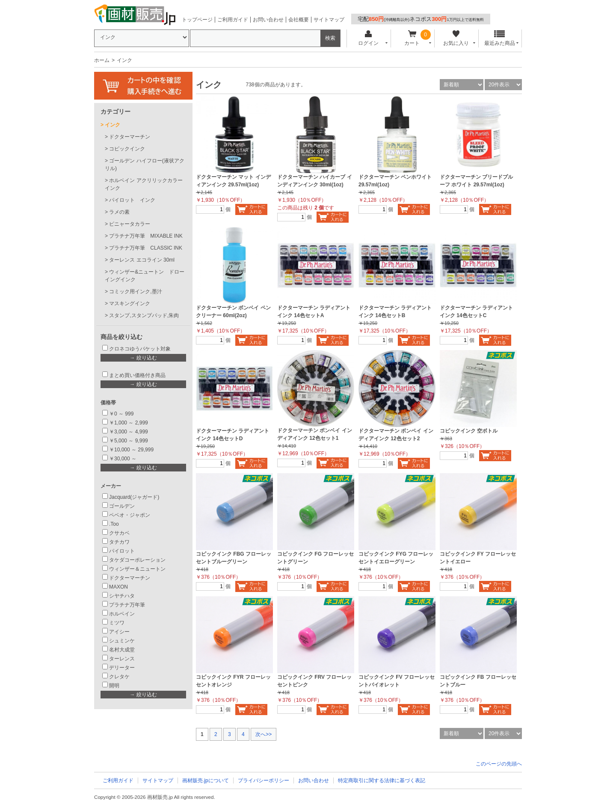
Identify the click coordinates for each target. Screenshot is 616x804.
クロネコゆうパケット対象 (140, 349)
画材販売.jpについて (205, 780)
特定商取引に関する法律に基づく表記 (381, 780)
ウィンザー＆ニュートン (137, 569)
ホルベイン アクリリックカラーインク (144, 184)
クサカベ (119, 533)
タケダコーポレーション (137, 560)
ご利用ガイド (232, 20)
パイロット (122, 551)
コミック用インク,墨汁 (135, 292)
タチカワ (119, 542)
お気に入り (456, 38)
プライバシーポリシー (263, 780)
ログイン (368, 38)
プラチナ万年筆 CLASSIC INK (145, 248)
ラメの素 (119, 212)
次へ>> (263, 734)
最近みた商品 (499, 38)
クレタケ (119, 677)
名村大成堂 (122, 650)
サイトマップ (329, 20)
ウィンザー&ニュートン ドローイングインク (144, 276)
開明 (114, 686)
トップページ (197, 20)
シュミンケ (122, 641)
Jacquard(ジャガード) (134, 497)
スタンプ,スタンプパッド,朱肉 (144, 315)
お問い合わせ (268, 20)
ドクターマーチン (129, 137)
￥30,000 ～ (123, 459)
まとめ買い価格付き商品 (137, 375)
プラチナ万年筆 (127, 605)
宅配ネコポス (421, 19)
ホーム (102, 60)
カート (412, 38)
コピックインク (127, 149)
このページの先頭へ (499, 764)
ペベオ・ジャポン (129, 515)
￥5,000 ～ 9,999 (128, 441)
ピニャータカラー (129, 224)
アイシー (119, 632)
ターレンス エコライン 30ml (142, 260)
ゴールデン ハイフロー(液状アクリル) (144, 164)
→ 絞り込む (143, 358)
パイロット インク (132, 200)
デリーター (122, 668)
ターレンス (122, 659)
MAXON (118, 587)
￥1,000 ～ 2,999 (128, 423)
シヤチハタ (122, 596)
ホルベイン (122, 614)
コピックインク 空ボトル (469, 431)
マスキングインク (129, 303)
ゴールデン (122, 506)
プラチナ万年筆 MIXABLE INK (145, 236)
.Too (114, 524)
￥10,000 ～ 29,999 (131, 450)
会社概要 (298, 20)
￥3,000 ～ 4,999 (128, 432)
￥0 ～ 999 (121, 414)
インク (112, 125)
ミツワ (116, 623)
